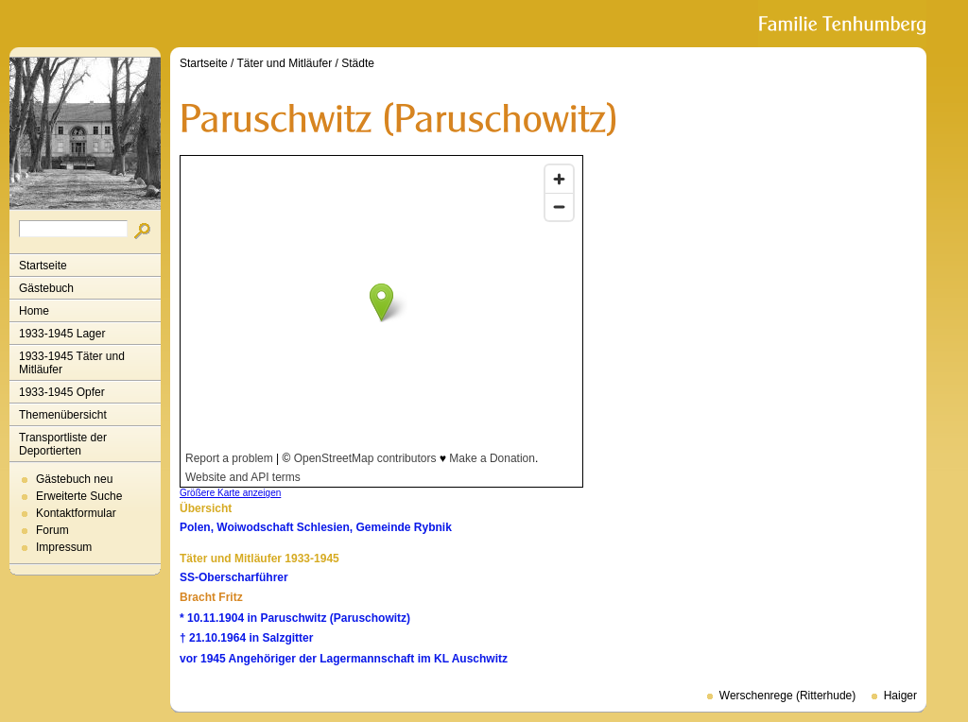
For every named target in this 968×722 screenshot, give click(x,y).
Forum (52, 530)
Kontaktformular (76, 513)
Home (34, 311)
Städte (357, 63)
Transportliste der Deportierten (63, 444)
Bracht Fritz (211, 597)
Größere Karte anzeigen (230, 493)
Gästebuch (46, 288)
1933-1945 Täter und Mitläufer (72, 363)
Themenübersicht (63, 414)
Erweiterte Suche (79, 496)
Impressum (64, 547)
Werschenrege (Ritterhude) (787, 695)
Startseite (43, 265)
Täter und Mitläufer (285, 63)
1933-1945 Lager (62, 333)
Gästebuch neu (74, 479)
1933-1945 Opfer (62, 392)
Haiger (900, 695)
